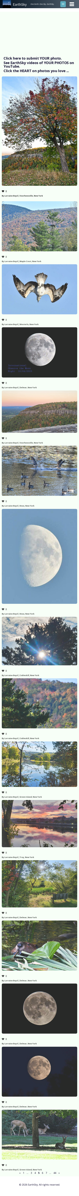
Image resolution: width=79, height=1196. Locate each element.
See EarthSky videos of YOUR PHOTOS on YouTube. (39, 64)
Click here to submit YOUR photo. (33, 58)
